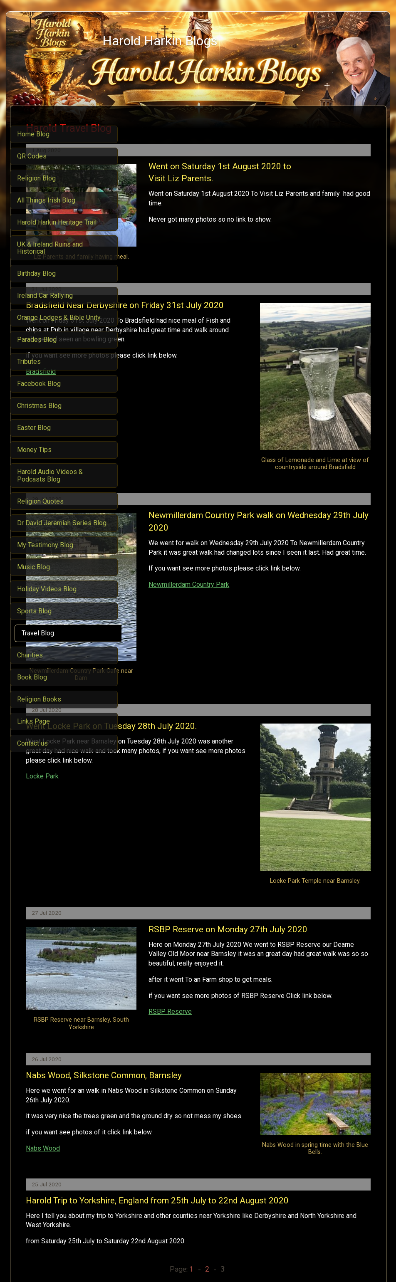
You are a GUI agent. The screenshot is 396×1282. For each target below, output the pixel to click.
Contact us (277, 1212)
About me (247, 1212)
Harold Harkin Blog (130, 1212)
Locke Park (153, 691)
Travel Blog (215, 1212)
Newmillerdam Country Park (260, 553)
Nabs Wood (154, 1025)
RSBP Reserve (158, 886)
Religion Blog (177, 1212)
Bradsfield (152, 383)
